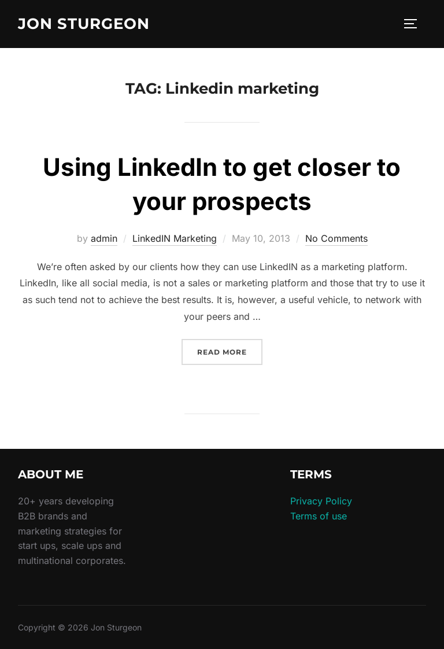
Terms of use (318, 516)
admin (104, 238)
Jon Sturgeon (84, 23)
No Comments (336, 238)
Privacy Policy (321, 501)
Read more (229, 350)
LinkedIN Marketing (174, 238)
